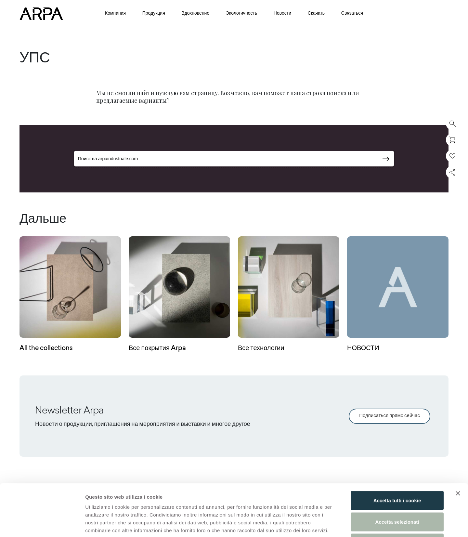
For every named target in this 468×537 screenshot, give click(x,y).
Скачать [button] (316, 13)
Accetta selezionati (397, 473)
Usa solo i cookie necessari (397, 494)
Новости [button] (282, 13)
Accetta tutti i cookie (397, 451)
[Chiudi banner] (458, 444)
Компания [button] (115, 13)
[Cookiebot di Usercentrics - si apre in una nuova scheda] (42, 524)
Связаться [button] (352, 13)
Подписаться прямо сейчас (389, 415)
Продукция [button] (153, 13)
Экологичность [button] (241, 13)
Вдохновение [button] (195, 13)
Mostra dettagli (341, 524)
